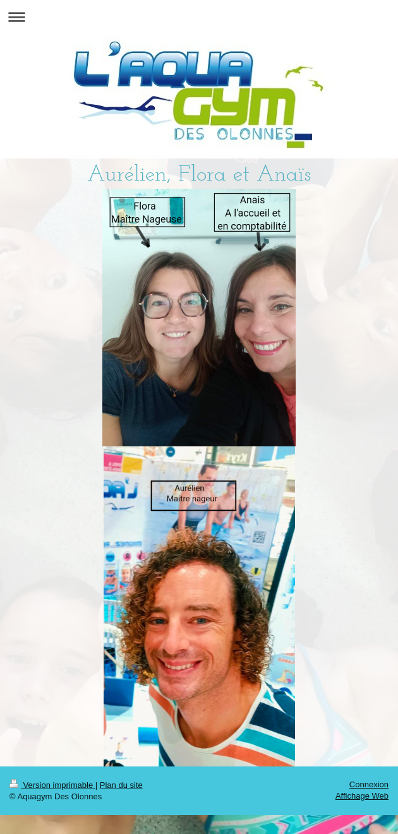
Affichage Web (362, 796)
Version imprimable (52, 785)
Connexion (369, 784)
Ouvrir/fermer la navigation (199, 16)
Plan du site (121, 785)
